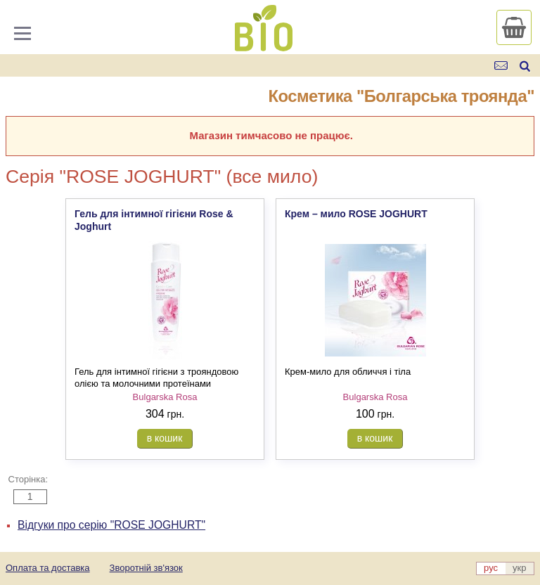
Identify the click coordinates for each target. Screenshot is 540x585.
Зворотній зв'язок (146, 567)
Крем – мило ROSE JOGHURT (356, 213)
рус (491, 567)
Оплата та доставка (48, 567)
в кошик (165, 438)
